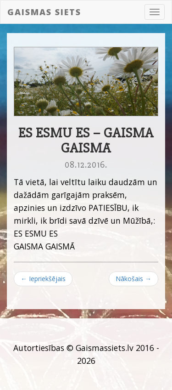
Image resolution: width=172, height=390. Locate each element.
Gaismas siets (44, 11)
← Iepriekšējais (43, 278)
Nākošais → (133, 278)
